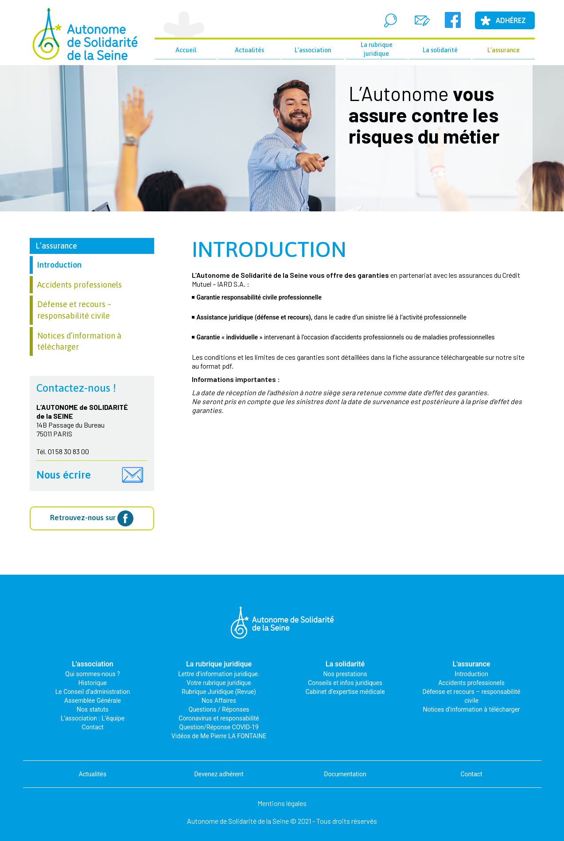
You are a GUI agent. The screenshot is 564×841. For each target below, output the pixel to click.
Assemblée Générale (92, 700)
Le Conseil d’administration (92, 691)
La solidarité (440, 50)
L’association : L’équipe (92, 718)
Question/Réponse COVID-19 (218, 727)
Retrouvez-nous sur (91, 518)
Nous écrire (63, 475)
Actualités (249, 50)
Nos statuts (93, 709)
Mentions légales (282, 803)
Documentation (345, 774)
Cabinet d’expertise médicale (345, 691)
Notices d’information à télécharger (471, 709)
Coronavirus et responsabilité (219, 718)
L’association (313, 50)
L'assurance (471, 664)
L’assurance (503, 50)
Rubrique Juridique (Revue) (219, 691)
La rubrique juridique (377, 49)
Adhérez (511, 20)
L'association (92, 664)
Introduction (269, 249)
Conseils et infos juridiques (345, 682)
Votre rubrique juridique (219, 682)
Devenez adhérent (218, 774)
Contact (93, 727)
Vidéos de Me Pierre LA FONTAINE (218, 736)
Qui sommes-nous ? (92, 673)
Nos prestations (345, 673)
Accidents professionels (79, 284)
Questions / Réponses (218, 709)
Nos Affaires (219, 700)
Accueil (185, 50)
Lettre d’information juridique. (218, 673)
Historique (92, 682)
